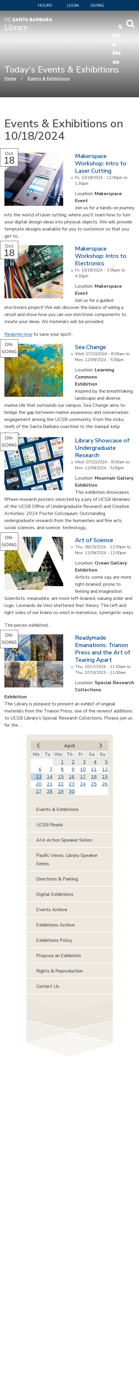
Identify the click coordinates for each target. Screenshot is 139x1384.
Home (10, 78)
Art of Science (94, 540)
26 (105, 784)
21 (50, 784)
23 (72, 784)
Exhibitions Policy (54, 940)
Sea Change (90, 347)
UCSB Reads (49, 825)
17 (83, 777)
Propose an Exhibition (58, 955)
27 (39, 791)
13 (39, 777)
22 (61, 784)
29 (61, 791)
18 (94, 777)
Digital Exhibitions (54, 894)
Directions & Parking (57, 879)
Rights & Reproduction (59, 971)
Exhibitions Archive (55, 925)
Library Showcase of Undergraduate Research (102, 448)
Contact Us (47, 986)
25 (94, 784)
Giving (97, 5)
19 (105, 777)
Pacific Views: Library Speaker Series (67, 859)
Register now (18, 334)
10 (83, 769)
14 (50, 777)
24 (83, 784)
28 (50, 791)
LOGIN (73, 5)
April (69, 746)
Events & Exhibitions (49, 78)
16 (72, 777)
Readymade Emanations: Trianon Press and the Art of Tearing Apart (102, 649)
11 (94, 769)
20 (39, 784)
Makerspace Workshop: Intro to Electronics (100, 256)
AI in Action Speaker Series (64, 840)
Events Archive (51, 909)
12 (105, 769)
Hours (45, 5)
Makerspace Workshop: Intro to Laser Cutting (100, 163)
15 (61, 777)
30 (72, 791)
